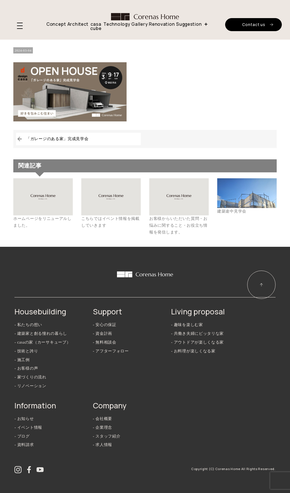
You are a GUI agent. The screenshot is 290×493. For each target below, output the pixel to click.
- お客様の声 (26, 368)
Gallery (139, 24)
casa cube (96, 26)
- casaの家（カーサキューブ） (42, 342)
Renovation (162, 24)
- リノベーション (30, 386)
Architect (77, 24)
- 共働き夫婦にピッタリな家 (197, 333)
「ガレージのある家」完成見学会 (57, 139)
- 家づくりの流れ (30, 377)
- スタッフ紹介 (107, 436)
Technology (116, 24)
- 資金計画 (102, 333)
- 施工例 (22, 360)
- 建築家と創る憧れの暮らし (40, 333)
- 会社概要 (102, 419)
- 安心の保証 (104, 325)
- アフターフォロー (111, 351)
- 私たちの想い (28, 325)
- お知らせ (24, 419)
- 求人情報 (102, 445)
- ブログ (22, 436)
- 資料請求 (24, 445)
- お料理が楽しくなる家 (193, 351)
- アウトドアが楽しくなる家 (197, 342)
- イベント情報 (28, 427)
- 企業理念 (102, 427)
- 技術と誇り (26, 351)
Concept (56, 24)
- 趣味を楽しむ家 (187, 325)
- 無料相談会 (104, 342)
